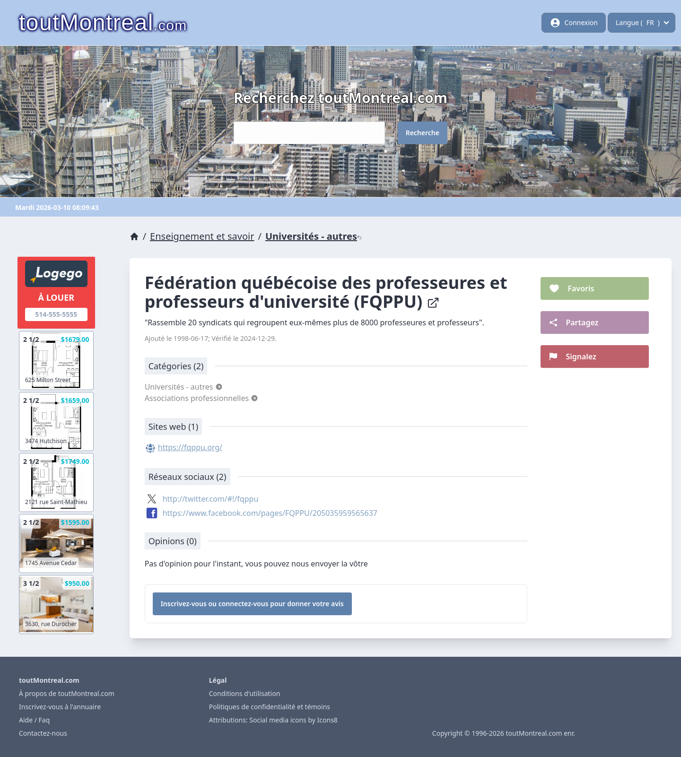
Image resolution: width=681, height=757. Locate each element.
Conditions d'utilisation (244, 693)
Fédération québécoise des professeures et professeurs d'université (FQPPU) (326, 292)
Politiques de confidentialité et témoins (269, 706)
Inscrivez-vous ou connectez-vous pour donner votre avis (252, 603)
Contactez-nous (43, 733)
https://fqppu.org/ (190, 447)
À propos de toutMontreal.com (66, 693)
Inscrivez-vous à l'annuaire (60, 706)
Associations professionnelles (202, 398)
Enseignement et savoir (202, 236)
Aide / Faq (34, 719)
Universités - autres (313, 236)
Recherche (422, 132)
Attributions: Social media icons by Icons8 (273, 719)
